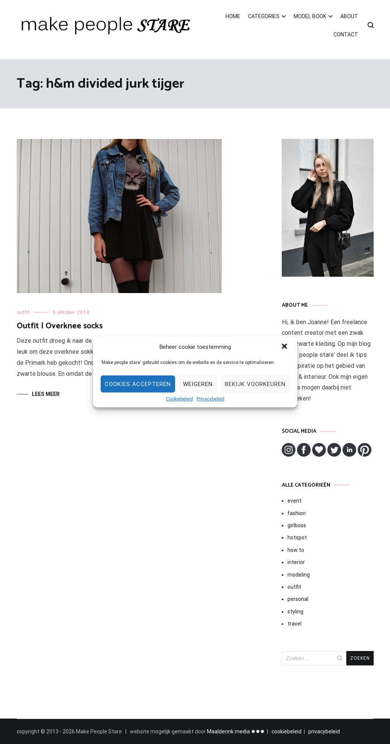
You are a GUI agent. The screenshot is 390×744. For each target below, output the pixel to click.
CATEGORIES (263, 16)
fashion (296, 513)
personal (297, 599)
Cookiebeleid (179, 399)
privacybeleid (324, 731)
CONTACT (345, 35)
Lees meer (46, 394)
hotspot (297, 537)
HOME (233, 16)
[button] (285, 347)
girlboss (296, 525)
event (294, 501)
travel (294, 624)
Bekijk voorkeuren (255, 384)
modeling (298, 575)
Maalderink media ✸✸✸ (236, 731)
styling (295, 611)
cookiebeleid (287, 731)
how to (295, 550)
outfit (23, 312)
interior (296, 562)
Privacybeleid (210, 399)
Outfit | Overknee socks (60, 326)
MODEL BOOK (310, 16)
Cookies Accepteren (138, 384)
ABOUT (349, 16)
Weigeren (198, 384)
